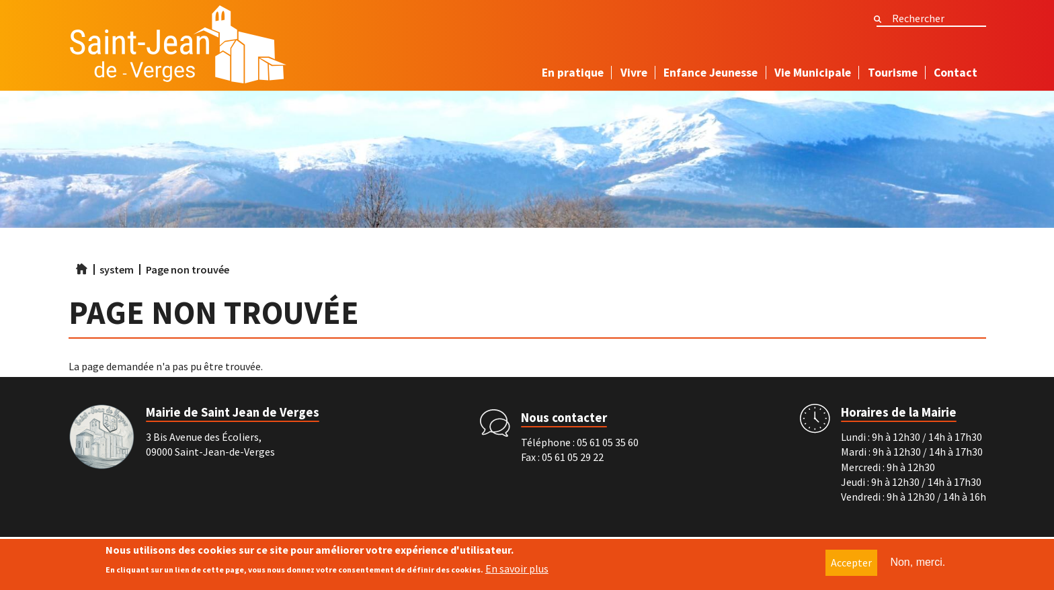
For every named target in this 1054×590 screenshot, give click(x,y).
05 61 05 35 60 (608, 442)
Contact (955, 72)
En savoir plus (517, 568)
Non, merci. (917, 562)
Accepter (851, 563)
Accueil (81, 269)
